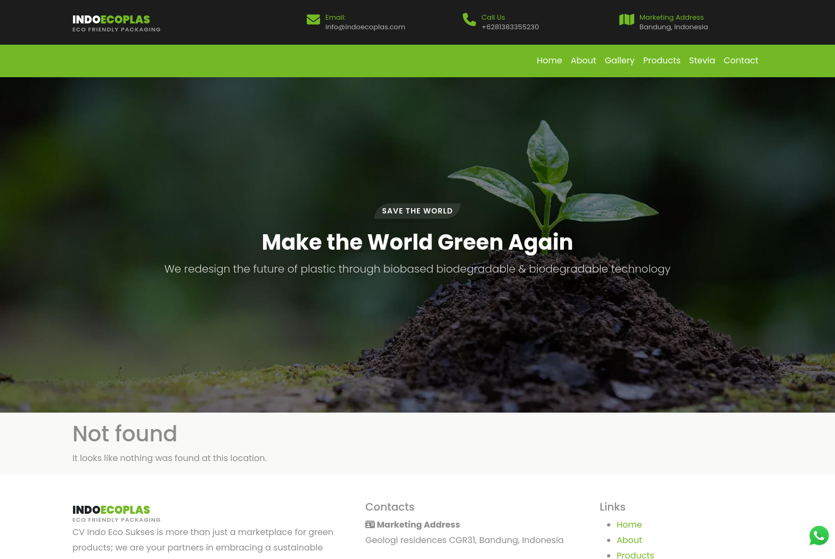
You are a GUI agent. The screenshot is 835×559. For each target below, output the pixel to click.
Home (549, 60)
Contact (741, 60)
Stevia (702, 60)
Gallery (620, 60)
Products (662, 60)
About (583, 60)
